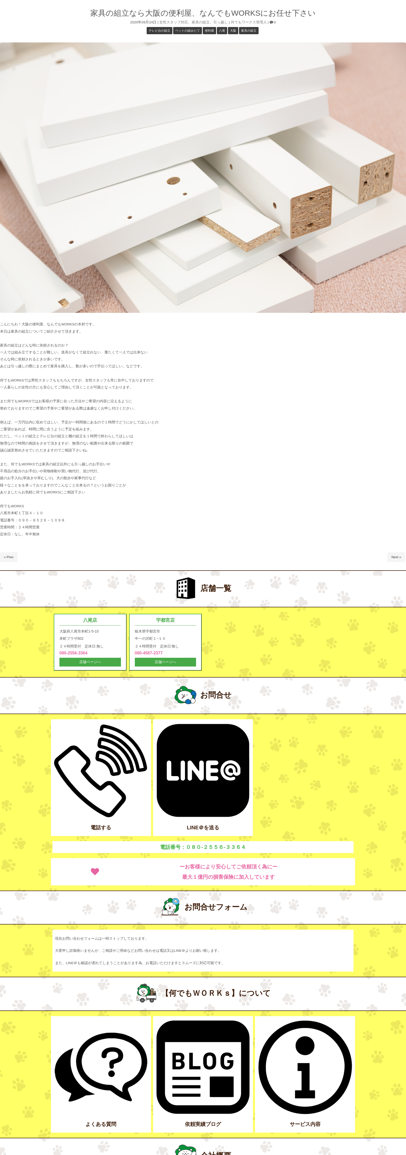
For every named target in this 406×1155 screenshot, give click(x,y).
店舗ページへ (90, 662)
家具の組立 (201, 22)
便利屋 (209, 30)
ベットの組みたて (187, 30)
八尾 (222, 30)
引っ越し (220, 22)
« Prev (9, 557)
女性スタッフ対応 (173, 22)
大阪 (233, 30)
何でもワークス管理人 (249, 22)
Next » (396, 557)
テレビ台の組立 (159, 30)
